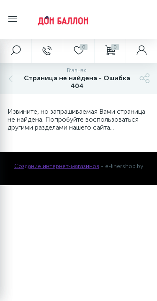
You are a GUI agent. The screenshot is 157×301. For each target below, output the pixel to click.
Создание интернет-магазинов (56, 166)
